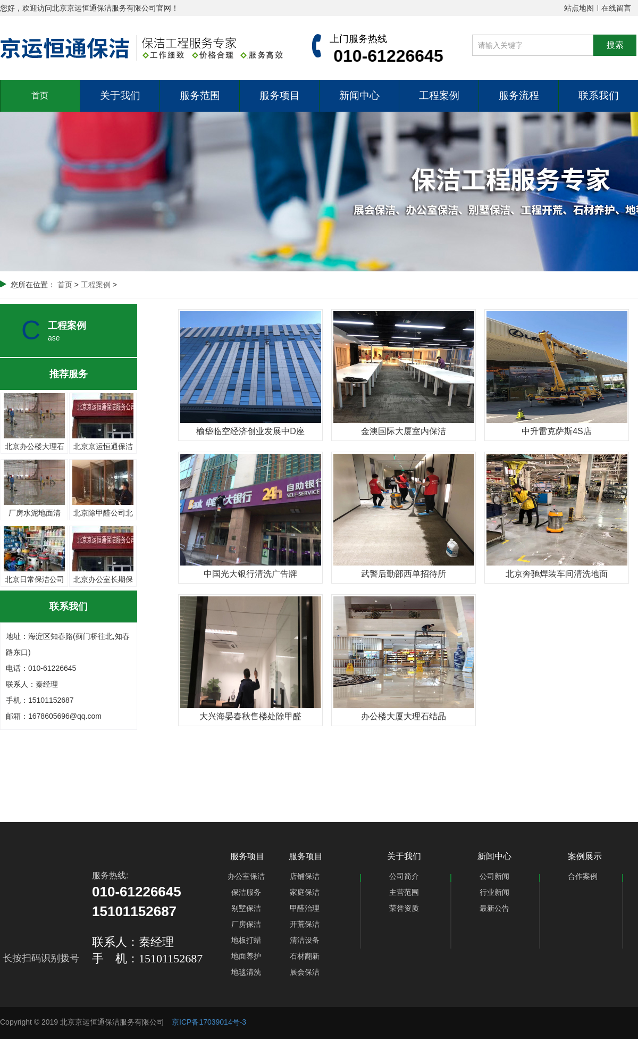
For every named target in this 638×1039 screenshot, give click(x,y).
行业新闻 (494, 892)
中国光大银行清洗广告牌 (250, 573)
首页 (39, 95)
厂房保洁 (246, 924)
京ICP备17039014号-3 (209, 1022)
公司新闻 (494, 876)
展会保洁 (305, 972)
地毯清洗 (246, 972)
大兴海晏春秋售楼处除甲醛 (250, 716)
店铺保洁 (305, 876)
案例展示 (585, 856)
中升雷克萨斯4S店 (557, 431)
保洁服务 (246, 892)
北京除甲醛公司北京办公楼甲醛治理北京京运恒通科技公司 (102, 468)
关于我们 (120, 95)
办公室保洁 (246, 876)
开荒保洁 (305, 924)
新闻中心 (359, 95)
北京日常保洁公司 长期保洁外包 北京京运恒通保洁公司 (34, 534)
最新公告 (494, 908)
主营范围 (404, 892)
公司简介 (404, 876)
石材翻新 (305, 956)
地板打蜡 (246, 940)
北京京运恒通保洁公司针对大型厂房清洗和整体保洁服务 (102, 401)
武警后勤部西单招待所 (403, 573)
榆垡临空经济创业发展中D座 (250, 431)
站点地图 (579, 8)
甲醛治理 (305, 908)
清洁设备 (305, 940)
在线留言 (616, 8)
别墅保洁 (246, 908)
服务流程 (519, 95)
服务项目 (279, 95)
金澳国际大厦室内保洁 (403, 431)
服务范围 (200, 95)
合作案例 (583, 876)
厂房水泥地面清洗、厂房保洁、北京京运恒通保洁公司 (34, 468)
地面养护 (246, 956)
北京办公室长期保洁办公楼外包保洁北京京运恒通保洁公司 (102, 534)
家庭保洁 (305, 892)
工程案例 (439, 95)
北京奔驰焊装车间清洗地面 (557, 573)
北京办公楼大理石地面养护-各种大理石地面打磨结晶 (34, 401)
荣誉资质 (404, 908)
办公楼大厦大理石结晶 (403, 716)
